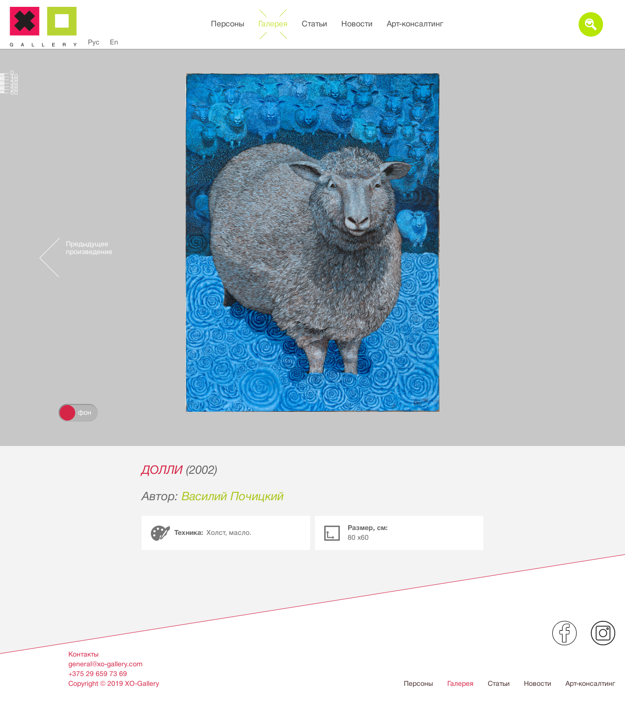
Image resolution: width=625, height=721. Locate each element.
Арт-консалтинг (415, 24)
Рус (94, 42)
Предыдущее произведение (89, 248)
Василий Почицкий (233, 496)
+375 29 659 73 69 (97, 674)
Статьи (314, 24)
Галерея (273, 24)
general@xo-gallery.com (105, 664)
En (114, 42)
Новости (357, 24)
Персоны (227, 24)
